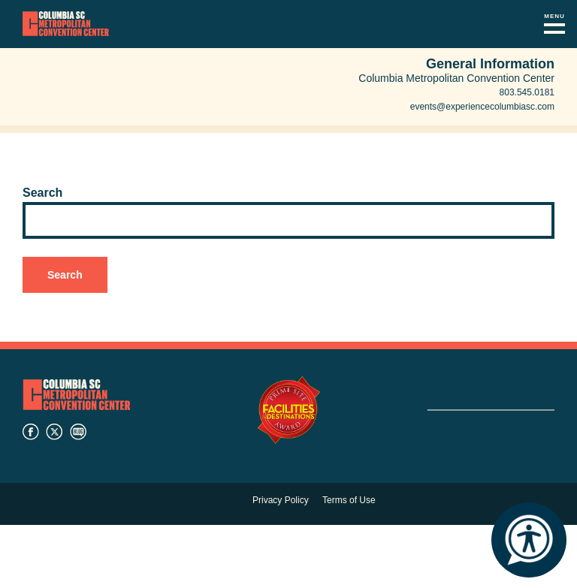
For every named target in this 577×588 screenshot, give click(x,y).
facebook (31, 432)
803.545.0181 (527, 92)
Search (42, 192)
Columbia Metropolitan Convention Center (66, 24)
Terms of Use (349, 500)
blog (78, 432)
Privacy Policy (280, 500)
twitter (54, 432)
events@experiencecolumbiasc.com (482, 106)
